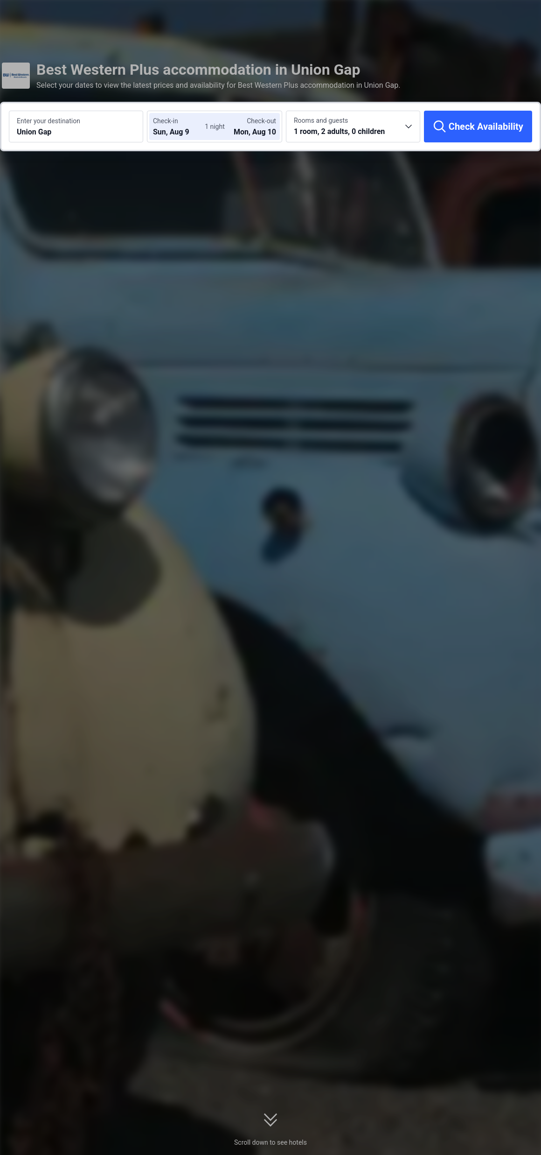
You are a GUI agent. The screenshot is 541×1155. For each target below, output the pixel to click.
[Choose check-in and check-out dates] (181, 126)
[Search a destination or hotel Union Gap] (76, 126)
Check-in (165, 121)
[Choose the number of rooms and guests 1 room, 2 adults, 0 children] (353, 126)
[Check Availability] (478, 126)
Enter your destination (48, 121)
